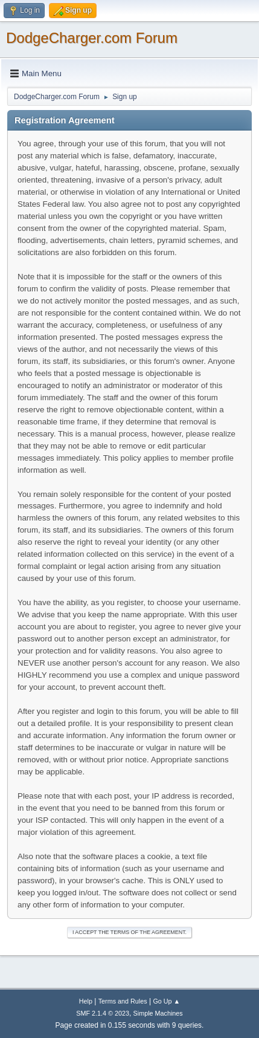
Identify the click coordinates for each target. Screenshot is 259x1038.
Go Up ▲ (166, 1001)
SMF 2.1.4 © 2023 (102, 1013)
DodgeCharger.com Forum (91, 38)
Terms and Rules (122, 1001)
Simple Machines (158, 1013)
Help (85, 1001)
